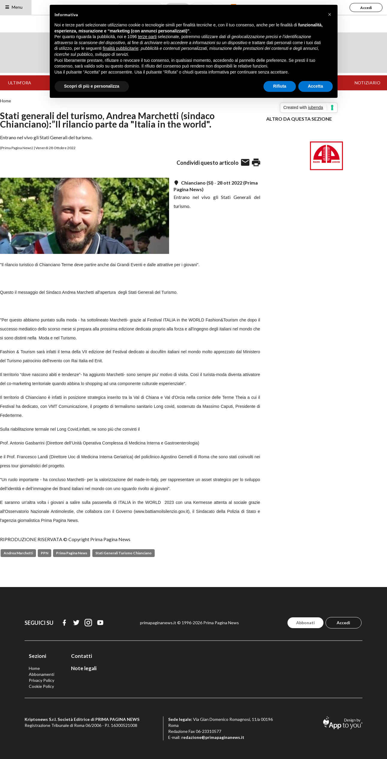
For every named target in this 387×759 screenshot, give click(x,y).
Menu (13, 7)
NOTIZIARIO (367, 82)
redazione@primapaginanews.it (212, 737)
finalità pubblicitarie (120, 48)
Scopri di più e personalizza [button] (91, 86)
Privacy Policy (41, 680)
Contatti (81, 656)
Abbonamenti (41, 674)
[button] (330, 14)
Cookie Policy (41, 686)
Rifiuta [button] (279, 86)
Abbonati (305, 622)
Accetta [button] (315, 86)
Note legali (84, 668)
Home (5, 101)
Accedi (366, 7)
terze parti (147, 36)
